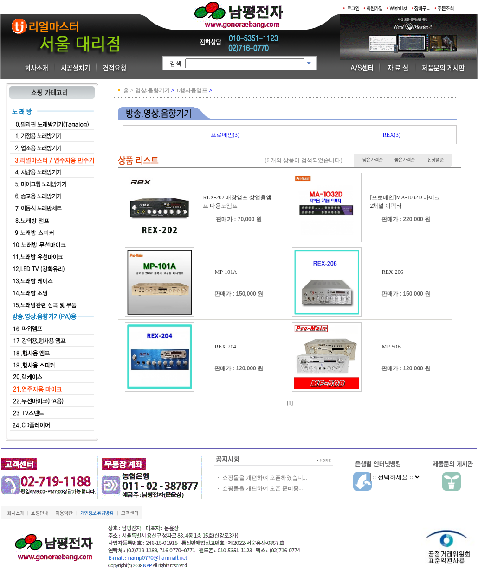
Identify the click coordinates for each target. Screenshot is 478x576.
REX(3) (391, 135)
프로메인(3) (225, 135)
